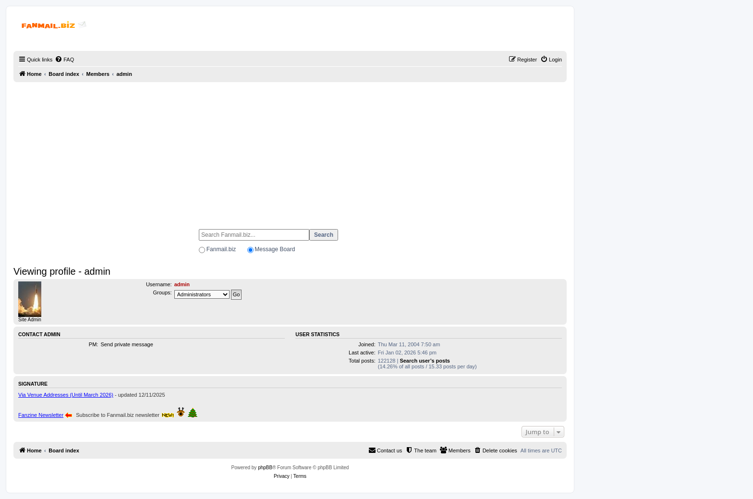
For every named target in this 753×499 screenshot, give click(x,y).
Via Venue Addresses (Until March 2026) (65, 395)
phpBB (265, 467)
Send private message (126, 344)
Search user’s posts (425, 361)
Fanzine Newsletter (40, 415)
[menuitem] (64, 59)
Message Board (275, 249)
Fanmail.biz (221, 249)
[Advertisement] (290, 151)
